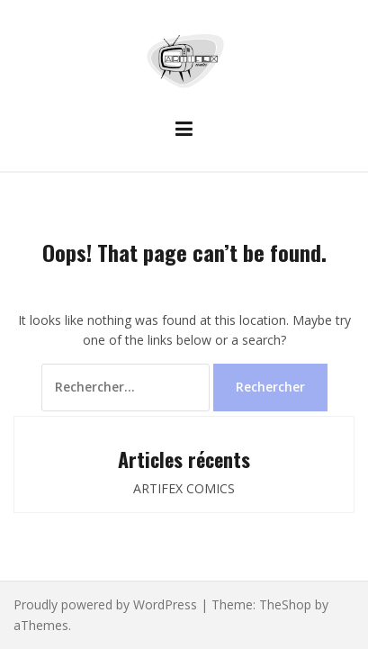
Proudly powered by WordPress (105, 604)
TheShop (285, 604)
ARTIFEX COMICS (184, 488)
